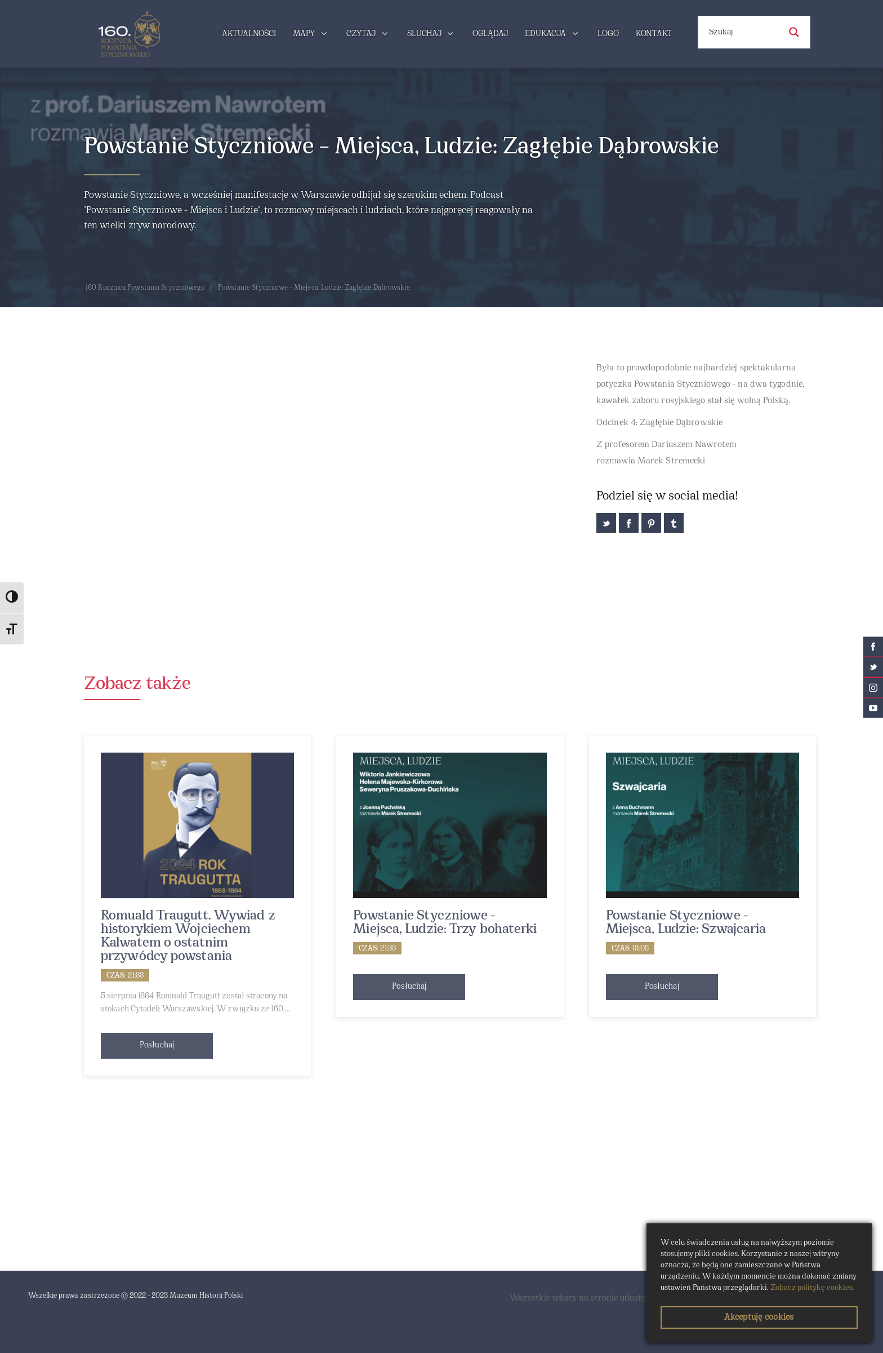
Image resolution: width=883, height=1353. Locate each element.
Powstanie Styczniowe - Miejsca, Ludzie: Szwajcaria (686, 923)
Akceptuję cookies (758, 1317)
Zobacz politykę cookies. (812, 1288)
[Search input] (743, 32)
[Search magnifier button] (794, 32)
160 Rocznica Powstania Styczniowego (145, 288)
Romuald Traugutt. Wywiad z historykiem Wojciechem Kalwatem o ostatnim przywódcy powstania (188, 936)
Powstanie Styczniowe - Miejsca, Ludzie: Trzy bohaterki (445, 923)
